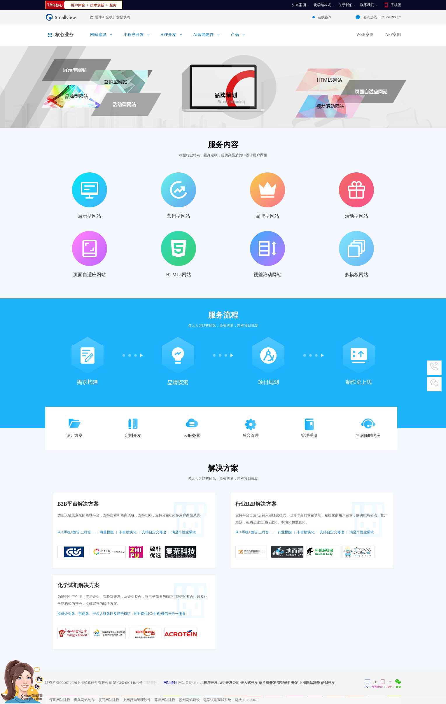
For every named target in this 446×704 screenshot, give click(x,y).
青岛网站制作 (84, 700)
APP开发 (168, 34)
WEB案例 (365, 34)
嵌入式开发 (249, 683)
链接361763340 (246, 700)
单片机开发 (267, 683)
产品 (235, 34)
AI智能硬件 (203, 34)
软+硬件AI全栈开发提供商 (110, 17)
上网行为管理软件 (137, 700)
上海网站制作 (309, 683)
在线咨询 (325, 17)
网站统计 (170, 683)
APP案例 (393, 34)
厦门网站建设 (108, 700)
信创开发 (328, 683)
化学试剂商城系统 (217, 700)
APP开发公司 (228, 683)
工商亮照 (151, 683)
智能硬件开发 (287, 683)
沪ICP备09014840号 (128, 683)
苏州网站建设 (164, 700)
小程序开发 (133, 34)
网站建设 (98, 34)
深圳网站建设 (59, 700)
